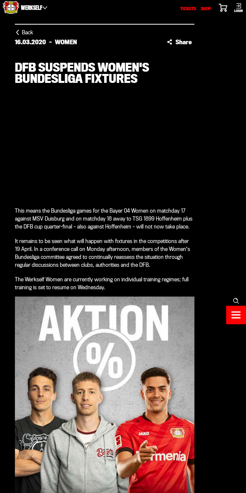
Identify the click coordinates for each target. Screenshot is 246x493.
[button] (179, 42)
